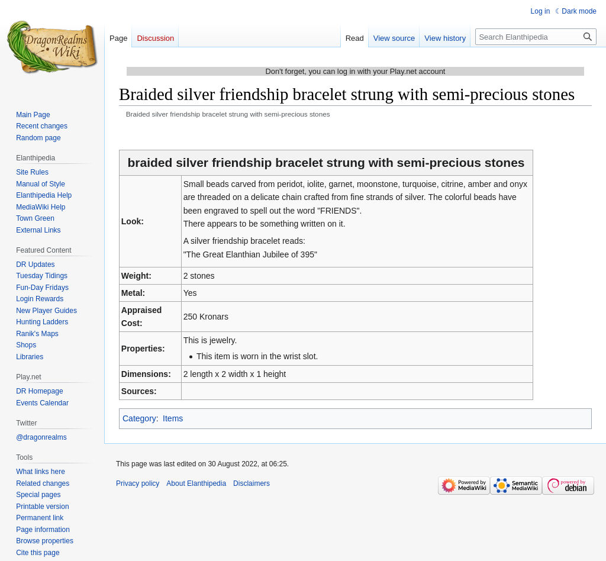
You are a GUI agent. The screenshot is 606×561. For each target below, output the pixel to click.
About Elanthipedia (196, 483)
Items (173, 418)
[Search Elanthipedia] (536, 36)
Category (139, 418)
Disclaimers (251, 483)
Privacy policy (137, 483)
